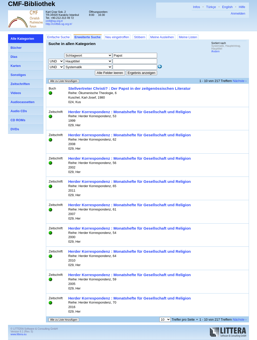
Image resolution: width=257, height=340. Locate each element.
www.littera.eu (19, 334)
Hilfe (242, 7)
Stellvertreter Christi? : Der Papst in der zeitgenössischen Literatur (129, 88)
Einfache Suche (58, 37)
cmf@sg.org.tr (54, 20)
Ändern (215, 51)
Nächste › (239, 81)
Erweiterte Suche (88, 37)
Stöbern (139, 37)
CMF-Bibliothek (31, 3)
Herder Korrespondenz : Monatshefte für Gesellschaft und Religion (129, 112)
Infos (196, 7)
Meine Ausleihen (162, 37)
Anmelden (238, 13)
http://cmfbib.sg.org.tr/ (59, 23)
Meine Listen (188, 37)
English (227, 7)
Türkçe (211, 7)
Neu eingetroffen (117, 37)
